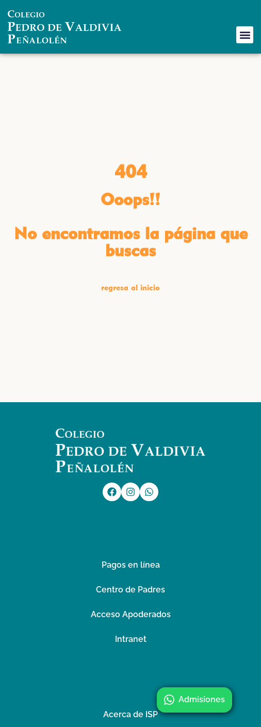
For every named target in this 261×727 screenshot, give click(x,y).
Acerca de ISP (130, 714)
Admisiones (194, 700)
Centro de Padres (130, 589)
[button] (244, 34)
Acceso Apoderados (131, 614)
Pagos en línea (131, 565)
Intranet (130, 639)
